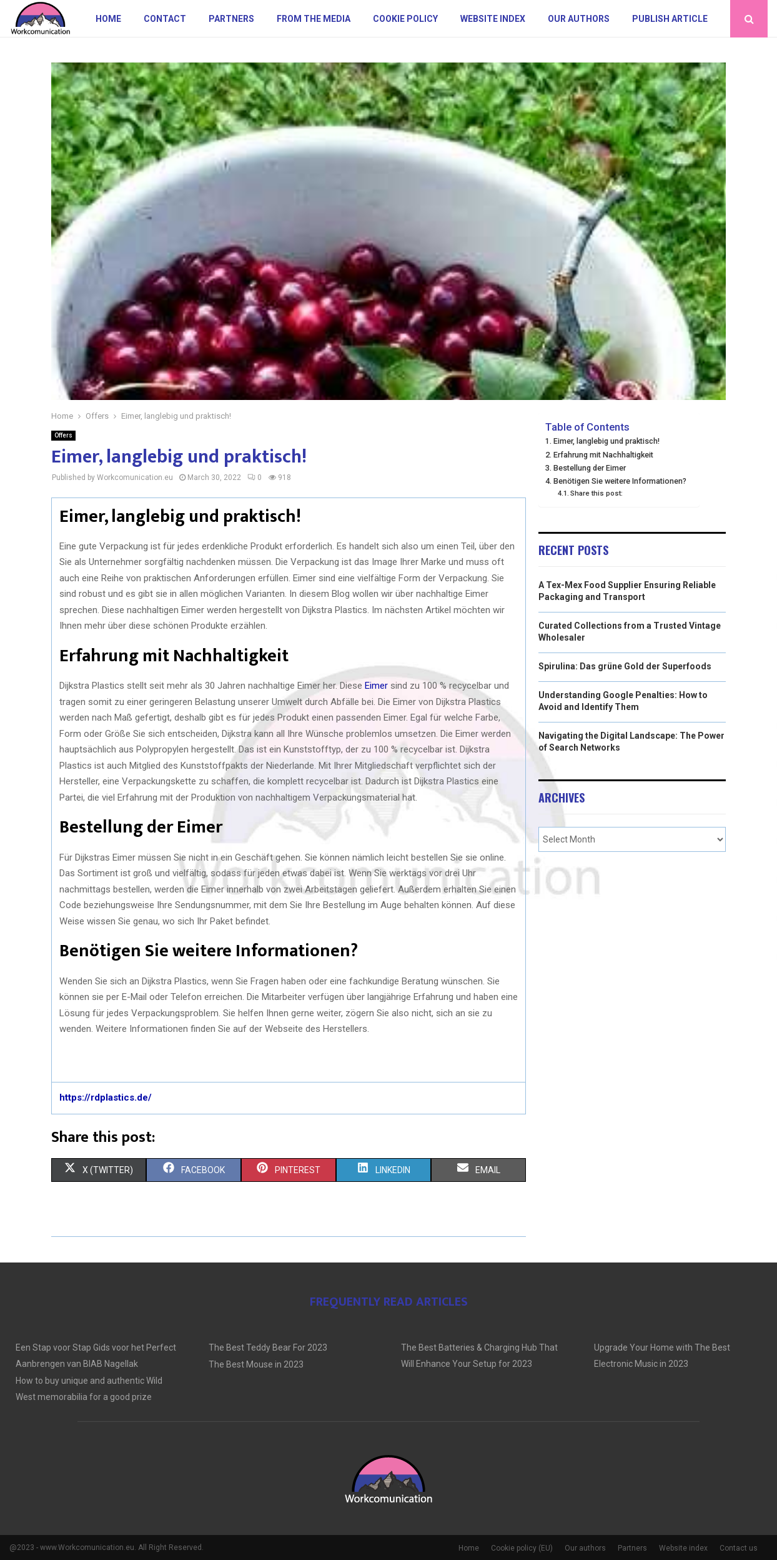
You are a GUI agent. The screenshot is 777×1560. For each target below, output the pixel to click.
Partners (231, 19)
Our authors (579, 19)
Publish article (670, 19)
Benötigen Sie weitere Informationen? (619, 481)
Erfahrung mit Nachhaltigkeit (603, 454)
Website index (492, 19)
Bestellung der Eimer (589, 467)
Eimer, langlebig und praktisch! (606, 441)
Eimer (376, 685)
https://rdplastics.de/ (105, 1097)
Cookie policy (405, 19)
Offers (63, 435)
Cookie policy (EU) (522, 1548)
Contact (165, 19)
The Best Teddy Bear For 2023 (268, 1347)
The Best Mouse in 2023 (256, 1364)
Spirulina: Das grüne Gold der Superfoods (624, 666)
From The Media (313, 19)
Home (108, 19)
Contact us (739, 1548)
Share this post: (596, 493)
